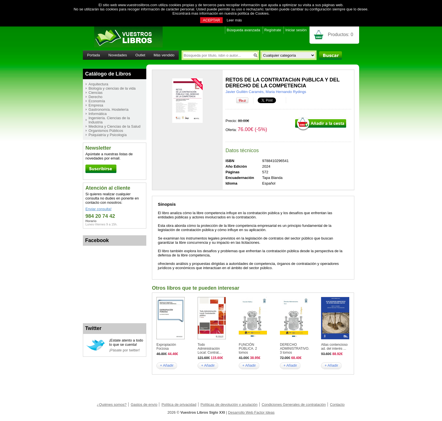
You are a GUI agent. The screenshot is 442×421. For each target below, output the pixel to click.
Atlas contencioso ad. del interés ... (334, 347)
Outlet (140, 55)
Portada (93, 55)
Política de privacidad (179, 404)
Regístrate (272, 30)
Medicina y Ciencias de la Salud (114, 126)
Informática (98, 114)
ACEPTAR (211, 20)
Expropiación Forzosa (166, 347)
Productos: (340, 34)
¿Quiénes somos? (112, 404)
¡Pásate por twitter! (124, 350)
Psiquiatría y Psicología (108, 135)
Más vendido (164, 55)
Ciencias (96, 92)
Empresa (96, 105)
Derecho (95, 97)
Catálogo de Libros (108, 74)
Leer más (234, 20)
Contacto (337, 404)
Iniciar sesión (296, 30)
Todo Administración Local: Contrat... (210, 348)
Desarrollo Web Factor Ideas (251, 412)
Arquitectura (98, 84)
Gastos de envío (144, 404)
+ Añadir (166, 365)
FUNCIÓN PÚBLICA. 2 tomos (248, 348)
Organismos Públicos (106, 130)
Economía (97, 101)
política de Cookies (253, 13)
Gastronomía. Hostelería (109, 109)
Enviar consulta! (98, 209)
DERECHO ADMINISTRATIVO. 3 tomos (294, 348)
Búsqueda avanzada (243, 30)
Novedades (118, 55)
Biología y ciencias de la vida (112, 88)
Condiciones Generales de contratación (294, 404)
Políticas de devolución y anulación (228, 404)
